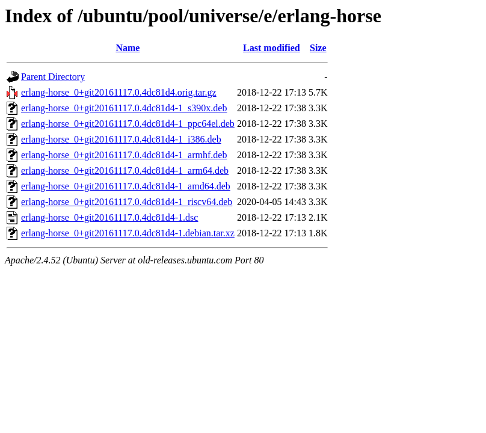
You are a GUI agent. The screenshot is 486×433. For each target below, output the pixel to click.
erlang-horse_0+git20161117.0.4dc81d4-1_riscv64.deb (126, 202)
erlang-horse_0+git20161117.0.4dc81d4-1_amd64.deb (125, 186)
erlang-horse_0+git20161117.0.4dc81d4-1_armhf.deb (124, 155)
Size (318, 48)
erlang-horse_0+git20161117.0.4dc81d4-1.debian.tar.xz (128, 233)
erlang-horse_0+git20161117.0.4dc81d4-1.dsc (109, 217)
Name (127, 48)
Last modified (271, 48)
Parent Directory (53, 77)
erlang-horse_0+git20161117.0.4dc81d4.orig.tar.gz (119, 92)
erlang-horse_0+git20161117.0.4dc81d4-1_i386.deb (121, 139)
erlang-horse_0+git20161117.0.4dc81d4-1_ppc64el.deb (128, 123)
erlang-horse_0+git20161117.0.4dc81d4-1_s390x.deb (124, 108)
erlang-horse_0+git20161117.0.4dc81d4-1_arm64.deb (125, 170)
